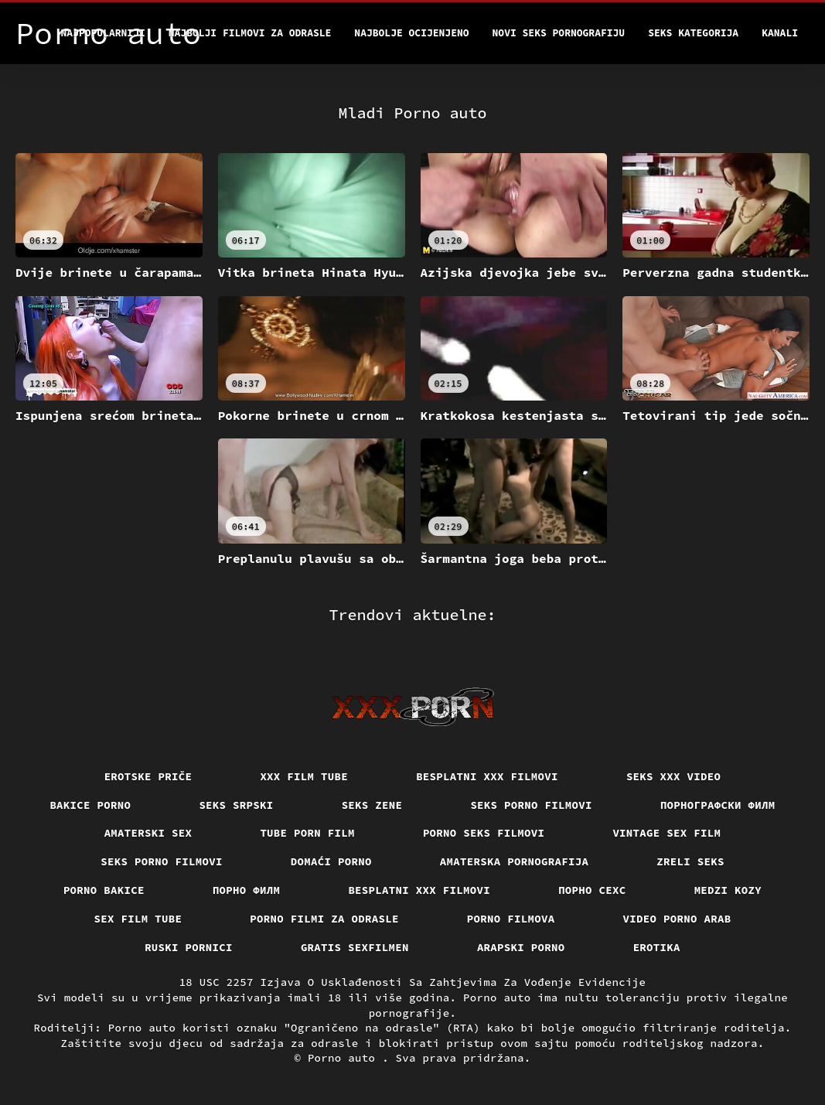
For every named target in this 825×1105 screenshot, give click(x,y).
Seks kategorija (693, 32)
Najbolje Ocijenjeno (411, 32)
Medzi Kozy (728, 890)
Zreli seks (690, 861)
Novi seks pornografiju (559, 32)
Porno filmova (511, 919)
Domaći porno (331, 861)
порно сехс (592, 890)
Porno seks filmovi (484, 833)
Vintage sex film (666, 833)
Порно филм (247, 890)
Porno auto (345, 1058)
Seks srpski (236, 805)
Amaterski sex (148, 833)
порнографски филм (718, 805)
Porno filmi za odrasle (324, 919)
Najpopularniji (103, 32)
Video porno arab (677, 919)
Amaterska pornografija (514, 861)
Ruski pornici (189, 947)
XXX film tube (304, 776)
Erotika (656, 947)
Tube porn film (307, 833)
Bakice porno (90, 805)
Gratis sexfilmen (355, 947)
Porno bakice (104, 890)
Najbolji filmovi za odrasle (250, 32)
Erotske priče (148, 776)
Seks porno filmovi (531, 805)
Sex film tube (138, 919)
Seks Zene (372, 805)
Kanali (780, 32)
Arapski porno (521, 947)
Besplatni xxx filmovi (487, 776)
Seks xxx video (673, 776)
